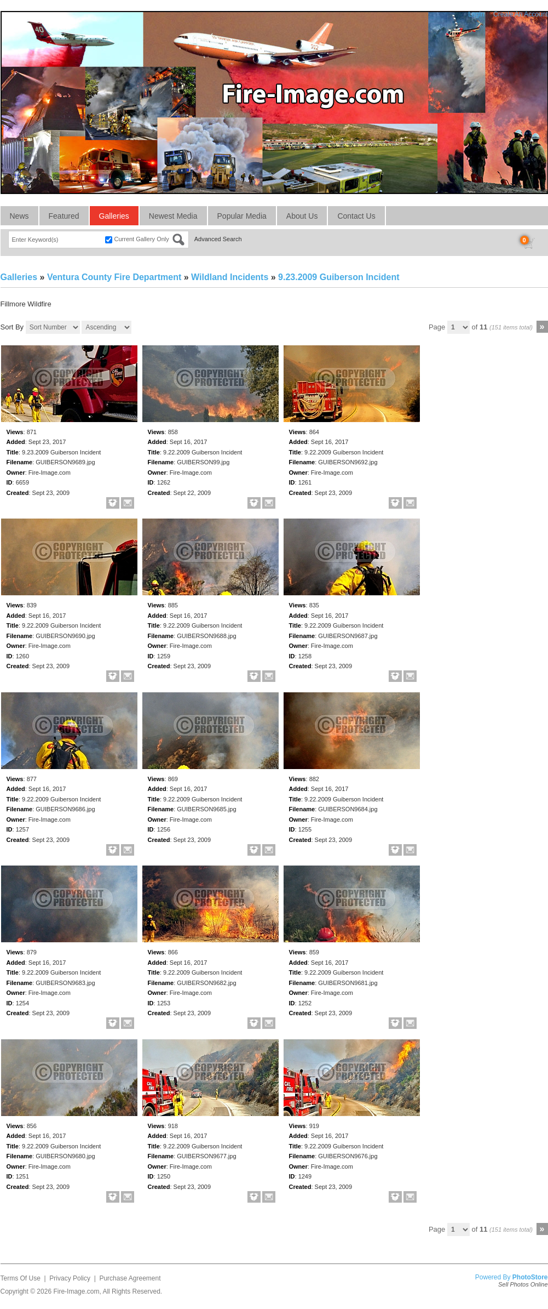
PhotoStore (530, 1277)
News (19, 216)
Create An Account (520, 14)
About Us (302, 216)
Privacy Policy (69, 1278)
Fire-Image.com (76, 1291)
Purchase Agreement (129, 1278)
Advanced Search (218, 239)
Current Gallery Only (141, 239)
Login (476, 14)
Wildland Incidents (229, 277)
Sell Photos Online (523, 1284)
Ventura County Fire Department (114, 277)
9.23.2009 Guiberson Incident (338, 277)
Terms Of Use (21, 1278)
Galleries (114, 216)
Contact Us (356, 216)
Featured (64, 216)
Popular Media (242, 216)
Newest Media (173, 216)
